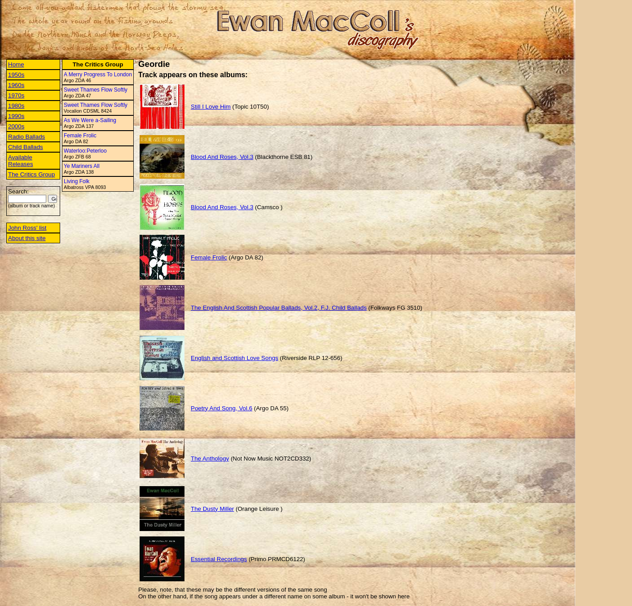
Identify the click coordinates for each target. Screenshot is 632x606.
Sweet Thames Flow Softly (95, 90)
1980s (16, 105)
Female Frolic (80, 135)
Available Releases (20, 160)
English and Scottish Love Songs (234, 358)
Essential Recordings (219, 559)
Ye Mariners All (82, 166)
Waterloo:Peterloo (85, 151)
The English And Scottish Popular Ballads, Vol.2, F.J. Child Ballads (279, 307)
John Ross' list (27, 227)
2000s (16, 126)
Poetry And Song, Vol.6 (221, 408)
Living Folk (76, 181)
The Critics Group (31, 174)
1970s (16, 95)
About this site (27, 238)
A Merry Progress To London (98, 74)
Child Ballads (25, 147)
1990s (16, 116)
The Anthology (210, 458)
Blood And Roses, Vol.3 (222, 157)
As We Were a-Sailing (90, 120)
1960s (16, 85)
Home (16, 64)
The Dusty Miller (212, 508)
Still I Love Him (211, 106)
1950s (16, 74)
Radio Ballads (26, 136)
